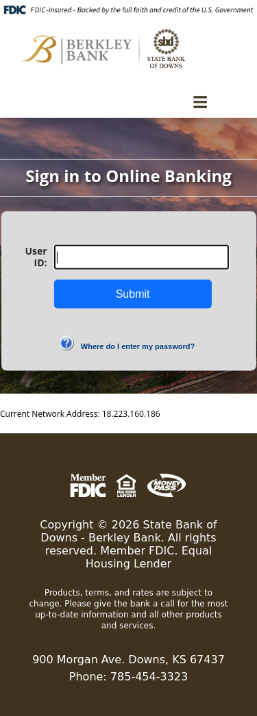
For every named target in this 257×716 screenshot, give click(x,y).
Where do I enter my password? (138, 346)
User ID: (36, 256)
